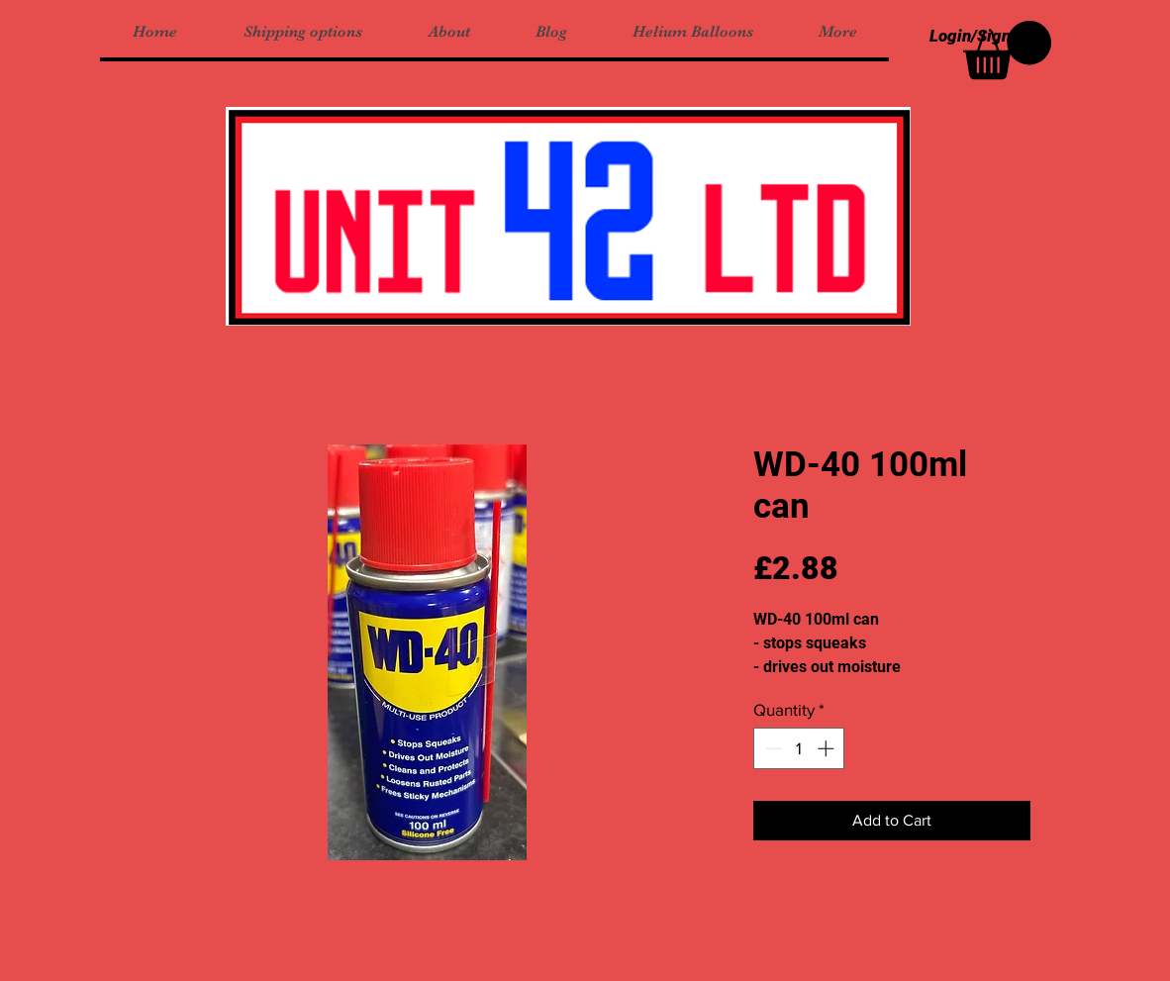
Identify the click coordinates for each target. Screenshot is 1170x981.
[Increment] (827, 748)
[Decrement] (771, 748)
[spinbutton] (799, 748)
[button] (1007, 50)
